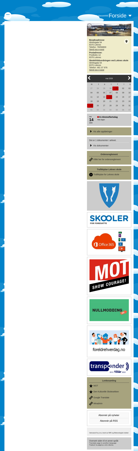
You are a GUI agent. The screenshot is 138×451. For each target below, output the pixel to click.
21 (110, 101)
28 (98, 88)
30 (110, 88)
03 (129, 88)
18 (91, 101)
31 (129, 106)
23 (123, 101)
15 (117, 97)
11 (91, 97)
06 (104, 93)
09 (123, 93)
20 (104, 101)
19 (98, 101)
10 (129, 93)
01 (117, 88)
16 (123, 97)
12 (98, 97)
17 (129, 97)
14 (110, 97)
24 (129, 101)
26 (98, 106)
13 (104, 97)
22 (117, 101)
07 (110, 93)
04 (91, 93)
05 (98, 93)
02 (123, 88)
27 (91, 88)
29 (104, 88)
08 (117, 93)
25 (91, 106)
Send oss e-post (96, 49)
